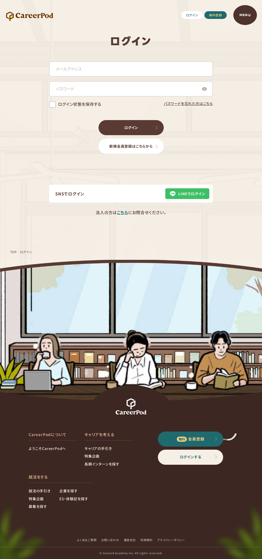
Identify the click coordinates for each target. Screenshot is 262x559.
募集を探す (38, 506)
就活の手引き (40, 490)
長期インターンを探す (101, 464)
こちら (122, 212)
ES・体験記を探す (73, 498)
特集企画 (92, 456)
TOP (13, 252)
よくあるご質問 (87, 540)
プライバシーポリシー (171, 540)
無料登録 (215, 15)
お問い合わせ (110, 540)
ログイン (192, 15)
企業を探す (68, 490)
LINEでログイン (187, 193)
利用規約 (146, 540)
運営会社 (130, 540)
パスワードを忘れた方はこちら (188, 103)
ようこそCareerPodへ (47, 448)
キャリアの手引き (98, 448)
